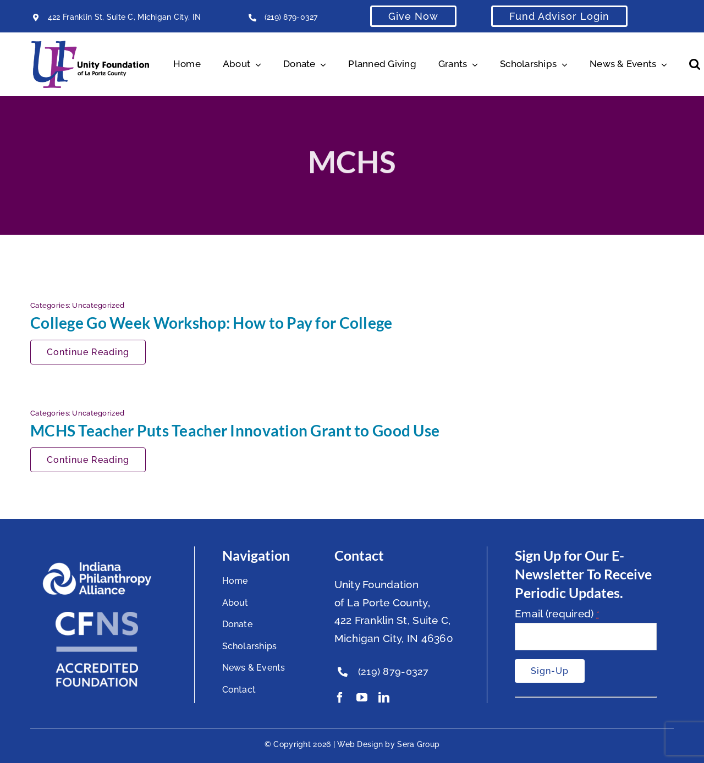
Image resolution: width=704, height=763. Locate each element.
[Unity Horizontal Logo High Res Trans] (90, 46)
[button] (694, 64)
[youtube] (361, 697)
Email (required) (557, 613)
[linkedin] (383, 697)
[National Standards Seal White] (97, 617)
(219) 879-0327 (291, 17)
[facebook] (339, 697)
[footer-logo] (97, 566)
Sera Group (418, 744)
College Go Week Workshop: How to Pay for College (211, 322)
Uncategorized (98, 305)
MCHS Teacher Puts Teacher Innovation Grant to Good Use (234, 430)
